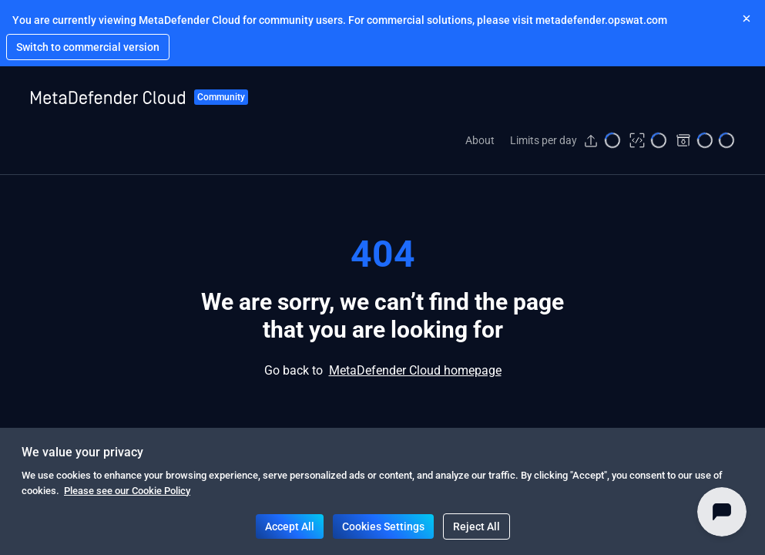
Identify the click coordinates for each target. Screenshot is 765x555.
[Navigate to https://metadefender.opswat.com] (87, 47)
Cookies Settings (383, 526)
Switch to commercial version (87, 47)
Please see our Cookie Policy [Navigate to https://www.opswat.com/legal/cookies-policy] (127, 490)
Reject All (476, 526)
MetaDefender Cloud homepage (415, 370)
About (480, 140)
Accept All (289, 526)
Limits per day (543, 140)
